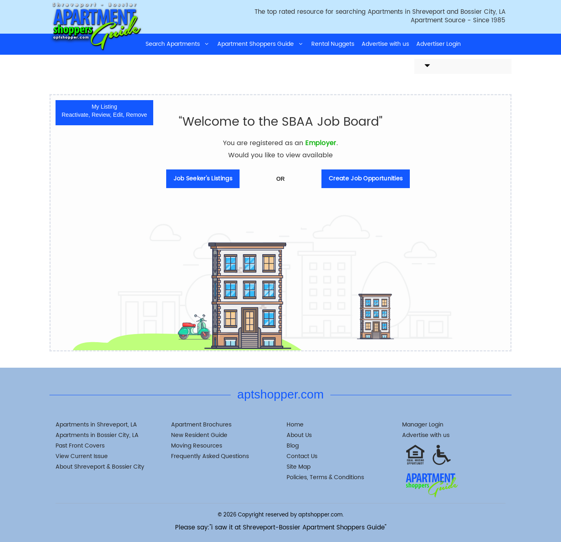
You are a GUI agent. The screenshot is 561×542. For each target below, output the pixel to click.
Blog (293, 445)
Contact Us (302, 456)
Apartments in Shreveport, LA (96, 424)
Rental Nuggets (332, 44)
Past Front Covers (80, 445)
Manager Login (422, 424)
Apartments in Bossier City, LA (97, 435)
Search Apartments (178, 44)
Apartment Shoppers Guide (260, 44)
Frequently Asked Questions (210, 456)
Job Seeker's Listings (202, 178)
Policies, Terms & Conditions (325, 477)
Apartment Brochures (201, 424)
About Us (299, 435)
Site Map (298, 466)
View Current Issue (82, 456)
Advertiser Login (438, 44)
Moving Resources (196, 445)
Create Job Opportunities (366, 178)
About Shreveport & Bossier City (100, 466)
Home (295, 424)
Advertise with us (385, 44)
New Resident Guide (199, 435)
